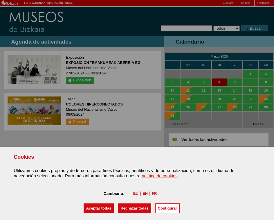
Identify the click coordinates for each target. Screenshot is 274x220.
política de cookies (159, 175)
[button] (99, 208)
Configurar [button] (167, 208)
